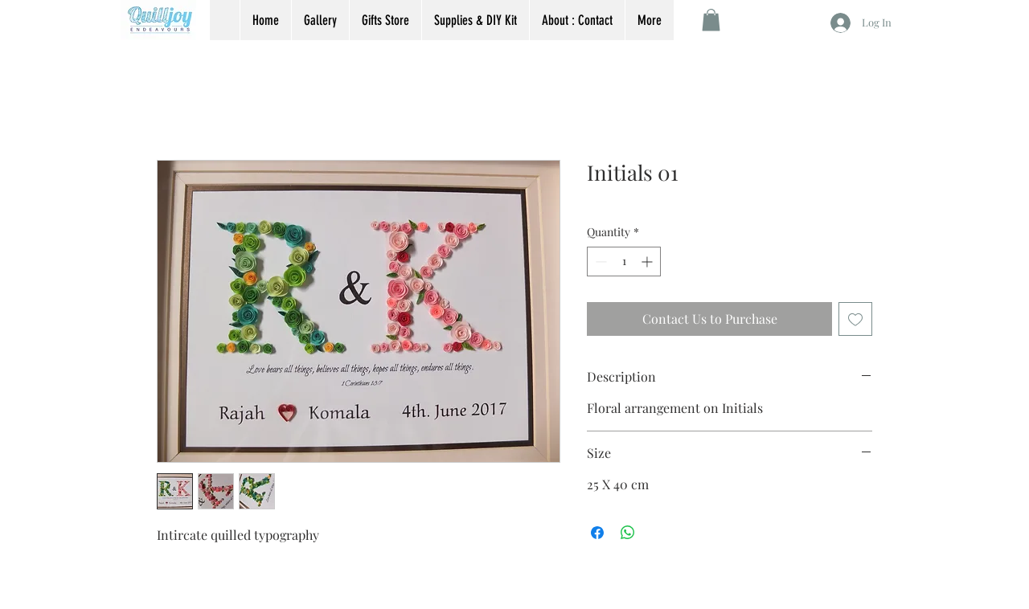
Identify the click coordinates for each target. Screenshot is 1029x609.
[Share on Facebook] (597, 532)
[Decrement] (599, 261)
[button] (711, 20)
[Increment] (648, 261)
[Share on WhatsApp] (627, 532)
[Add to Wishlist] (855, 319)
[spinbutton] (623, 261)
